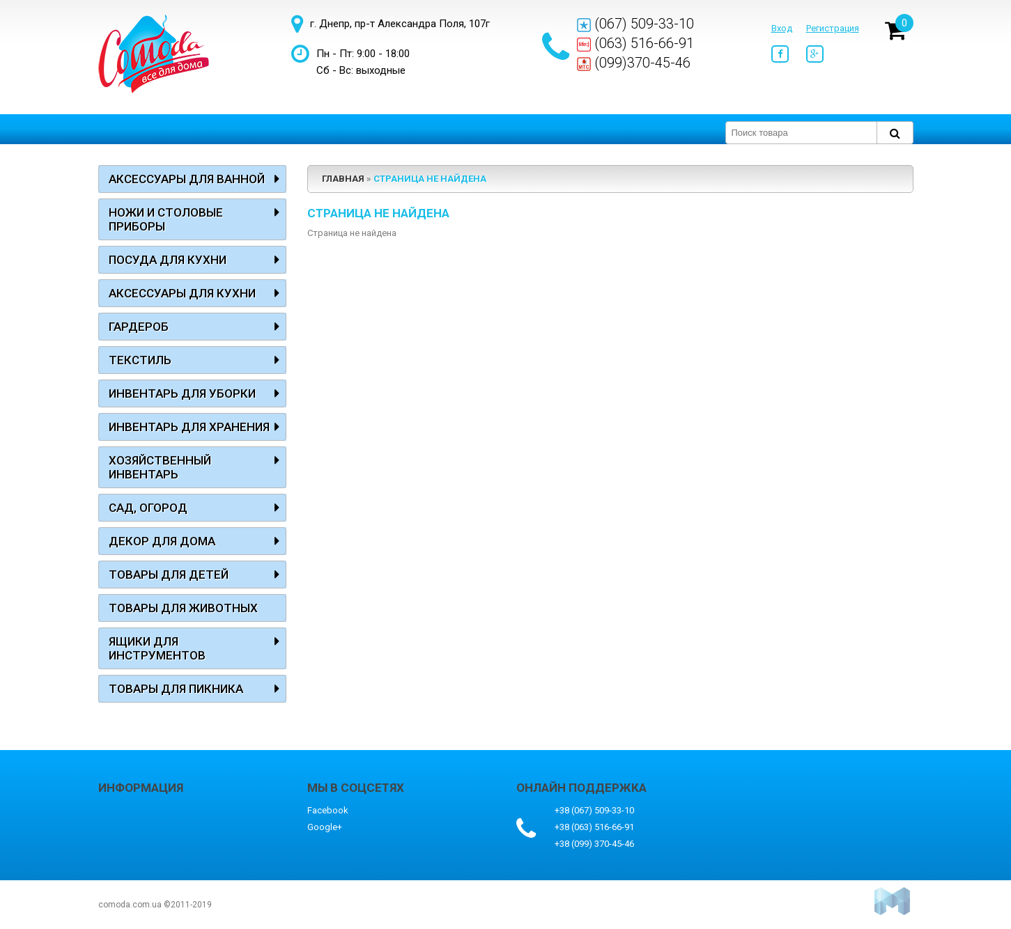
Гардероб (139, 327)
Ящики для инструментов (157, 648)
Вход (781, 28)
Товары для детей (169, 574)
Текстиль (140, 360)
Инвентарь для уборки (182, 393)
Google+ (324, 827)
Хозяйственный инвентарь (160, 467)
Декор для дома (162, 541)
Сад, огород (148, 508)
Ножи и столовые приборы (166, 219)
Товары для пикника (176, 689)
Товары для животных (183, 608)
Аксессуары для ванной (187, 179)
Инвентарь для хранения (189, 427)
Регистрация (832, 28)
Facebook (327, 810)
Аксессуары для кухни (182, 293)
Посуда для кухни (167, 260)
